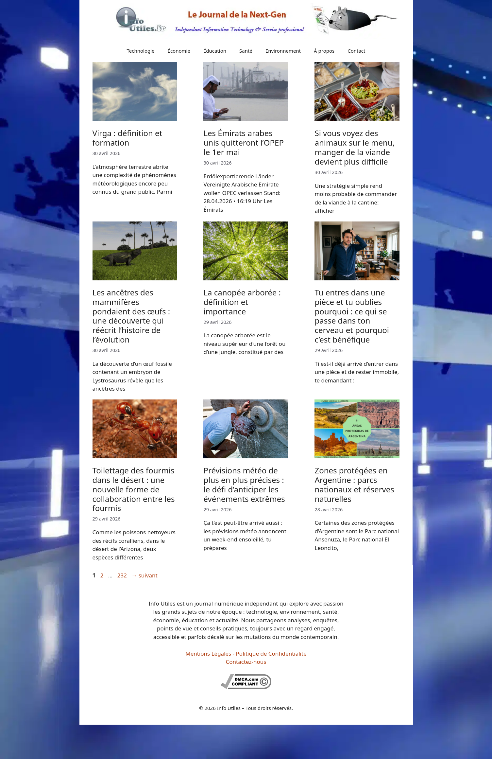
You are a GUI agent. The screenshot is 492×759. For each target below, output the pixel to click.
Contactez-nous (246, 661)
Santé (245, 50)
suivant (144, 575)
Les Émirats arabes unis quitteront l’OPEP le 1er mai (243, 142)
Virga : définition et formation (127, 138)
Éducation (214, 50)
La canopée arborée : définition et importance (242, 302)
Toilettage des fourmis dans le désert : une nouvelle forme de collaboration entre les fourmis (134, 489)
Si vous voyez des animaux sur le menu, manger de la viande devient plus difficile (354, 147)
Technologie (141, 50)
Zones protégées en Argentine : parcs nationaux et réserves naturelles (354, 484)
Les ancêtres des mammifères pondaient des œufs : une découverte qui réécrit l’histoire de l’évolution (131, 316)
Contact (356, 50)
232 (122, 575)
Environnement (283, 50)
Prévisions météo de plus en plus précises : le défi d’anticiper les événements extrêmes (244, 484)
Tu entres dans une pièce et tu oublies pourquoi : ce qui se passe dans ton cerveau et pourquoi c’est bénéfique (351, 316)
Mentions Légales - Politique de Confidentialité (245, 653)
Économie (179, 50)
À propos (324, 50)
